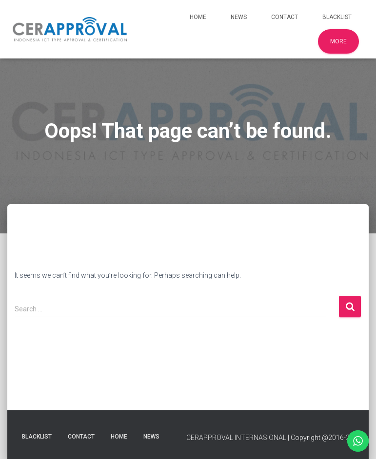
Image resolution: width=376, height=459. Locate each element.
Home (198, 17)
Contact (284, 17)
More (338, 41)
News (239, 17)
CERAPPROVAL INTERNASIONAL (236, 437)
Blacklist (337, 17)
